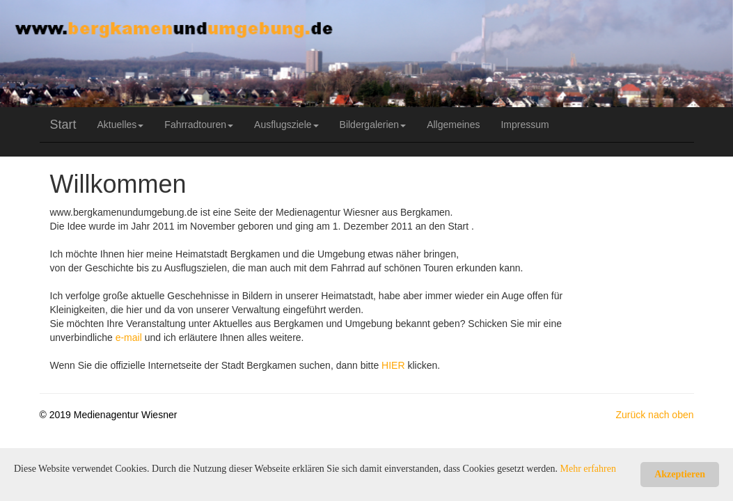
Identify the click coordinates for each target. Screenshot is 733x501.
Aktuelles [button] (120, 124)
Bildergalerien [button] (373, 124)
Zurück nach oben (654, 414)
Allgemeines (453, 124)
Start (63, 125)
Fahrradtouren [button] (198, 124)
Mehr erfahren (588, 468)
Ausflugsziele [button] (286, 124)
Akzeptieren (679, 474)
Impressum (525, 124)
